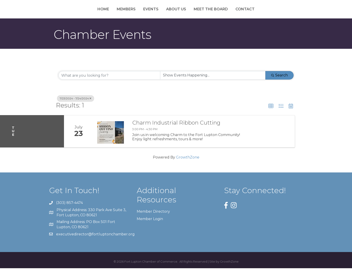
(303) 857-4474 (69, 213)
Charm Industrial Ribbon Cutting (176, 133)
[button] (270, 116)
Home (80, 14)
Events (127, 14)
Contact (268, 14)
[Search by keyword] (109, 86)
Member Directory (153, 222)
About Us (200, 14)
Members (102, 14)
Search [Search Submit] (279, 86)
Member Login (150, 230)
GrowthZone (187, 168)
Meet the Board (235, 14)
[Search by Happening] (213, 86)
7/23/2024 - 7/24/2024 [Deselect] (75, 109)
